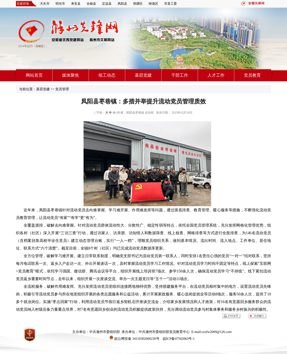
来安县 (76, 3)
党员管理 (62, 89)
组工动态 (106, 75)
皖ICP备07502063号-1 (178, 338)
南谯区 (153, 3)
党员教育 (252, 75)
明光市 (60, 3)
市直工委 (170, 3)
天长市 (45, 3)
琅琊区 (138, 3)
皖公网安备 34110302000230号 (134, 338)
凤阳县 (122, 3)
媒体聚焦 (70, 75)
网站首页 (34, 75)
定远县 (107, 3)
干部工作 (179, 75)
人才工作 (215, 75)
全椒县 (91, 3)
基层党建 (143, 75)
